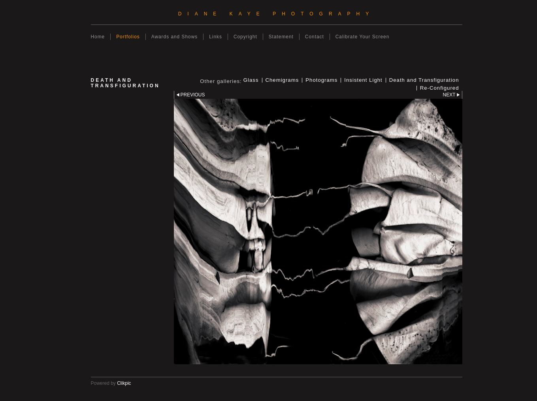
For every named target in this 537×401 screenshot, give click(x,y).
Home (98, 37)
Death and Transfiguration (424, 80)
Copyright (245, 37)
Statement (281, 37)
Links (215, 37)
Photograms (321, 80)
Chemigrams (282, 80)
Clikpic (124, 383)
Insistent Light (363, 80)
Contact (314, 37)
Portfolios (128, 37)
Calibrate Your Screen (362, 37)
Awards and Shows (174, 37)
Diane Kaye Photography (276, 14)
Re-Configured (439, 88)
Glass (251, 80)
